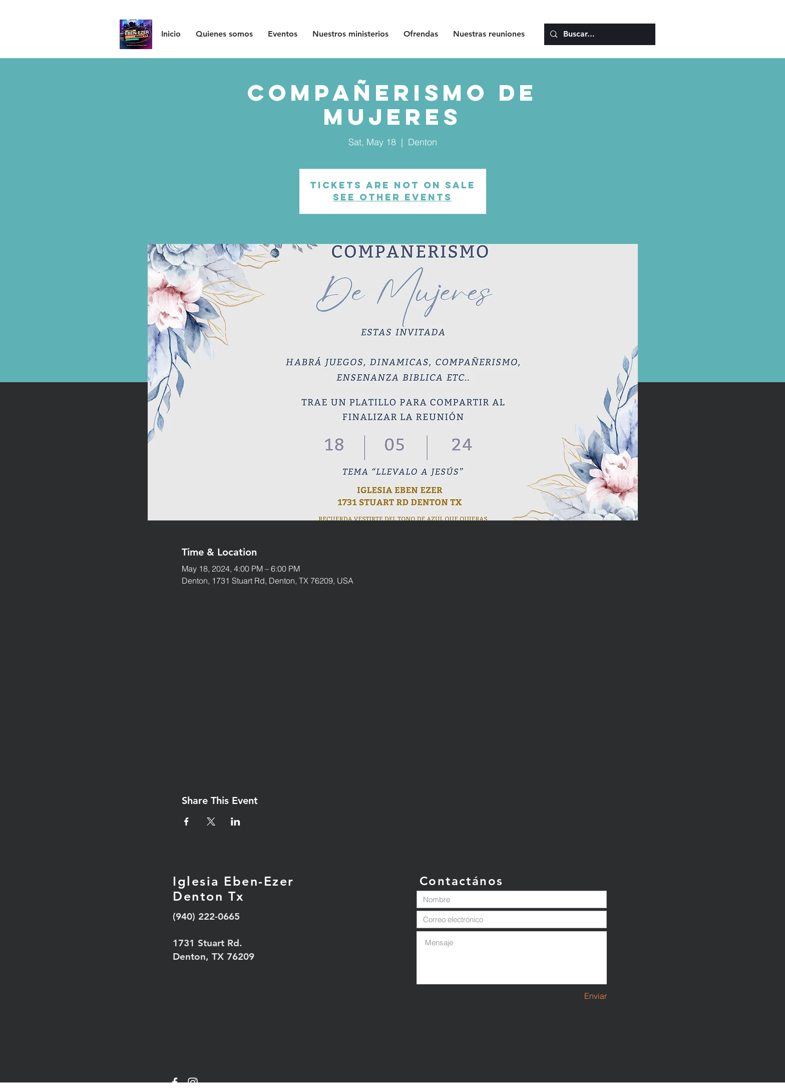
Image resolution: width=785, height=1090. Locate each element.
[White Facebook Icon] (174, 1082)
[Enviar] (571, 996)
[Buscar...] (598, 34)
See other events (392, 197)
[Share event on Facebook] (186, 822)
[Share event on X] (211, 822)
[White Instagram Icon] (192, 1082)
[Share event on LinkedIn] (235, 822)
